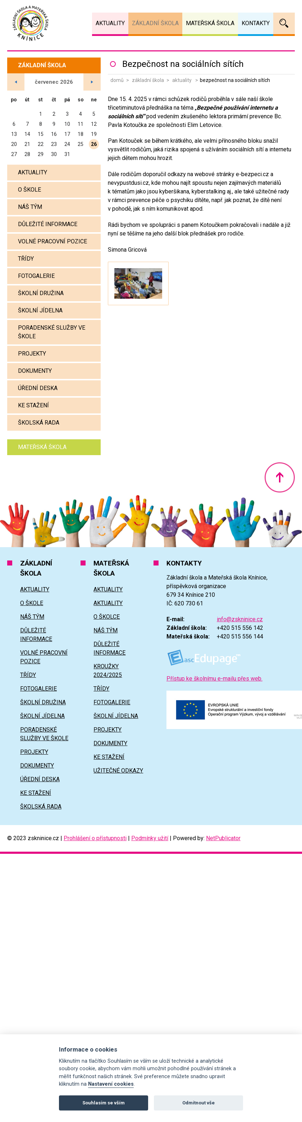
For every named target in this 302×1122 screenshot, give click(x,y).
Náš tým (30, 206)
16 (54, 134)
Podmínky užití (149, 838)
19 (94, 134)
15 (41, 134)
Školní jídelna (40, 310)
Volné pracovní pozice (52, 241)
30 (54, 154)
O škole (29, 189)
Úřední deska (38, 388)
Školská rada (38, 422)
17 (67, 134)
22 (41, 144)
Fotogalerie (36, 276)
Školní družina (41, 293)
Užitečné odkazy (118, 770)
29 (41, 154)
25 (80, 144)
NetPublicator (223, 838)
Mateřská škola (42, 447)
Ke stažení (33, 405)
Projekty (32, 353)
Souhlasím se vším (103, 1102)
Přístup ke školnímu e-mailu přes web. (214, 678)
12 (94, 124)
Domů (117, 80)
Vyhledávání (284, 23)
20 (14, 144)
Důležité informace (47, 224)
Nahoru (280, 477)
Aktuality (182, 80)
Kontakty (256, 23)
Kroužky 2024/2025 (107, 670)
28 (27, 154)
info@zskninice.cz (240, 619)
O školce (106, 616)
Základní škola (148, 80)
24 (67, 144)
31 (67, 154)
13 (14, 134)
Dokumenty (35, 370)
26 (94, 144)
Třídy (26, 258)
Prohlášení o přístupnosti (95, 838)
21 (27, 144)
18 (80, 134)
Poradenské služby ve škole (51, 332)
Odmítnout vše (198, 1102)
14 (27, 134)
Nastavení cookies (111, 1084)
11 (80, 124)
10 (67, 124)
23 (54, 144)
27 (14, 154)
